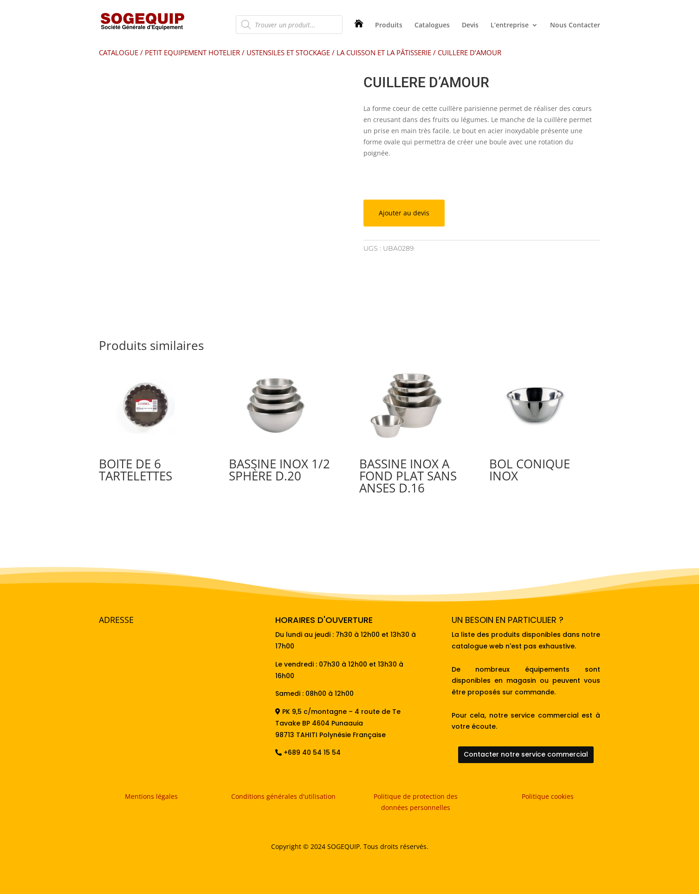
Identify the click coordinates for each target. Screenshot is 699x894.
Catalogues (432, 25)
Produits (388, 25)
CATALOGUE (118, 52)
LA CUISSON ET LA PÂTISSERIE (384, 52)
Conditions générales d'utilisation (283, 796)
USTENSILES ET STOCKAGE (288, 52)
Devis (470, 25)
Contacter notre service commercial (526, 754)
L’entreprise (510, 25)
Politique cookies (548, 796)
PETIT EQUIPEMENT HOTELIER (192, 52)
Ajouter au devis (404, 212)
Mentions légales (151, 796)
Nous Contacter (575, 25)
